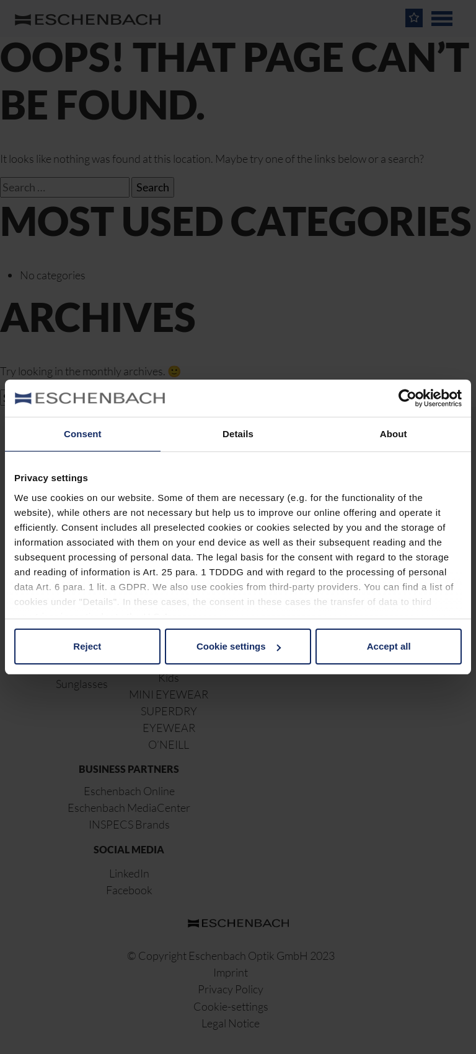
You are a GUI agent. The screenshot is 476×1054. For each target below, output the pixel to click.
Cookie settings (238, 646)
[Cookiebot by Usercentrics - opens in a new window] (407, 398)
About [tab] (393, 434)
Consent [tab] (83, 434)
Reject (87, 646)
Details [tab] (238, 434)
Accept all (389, 646)
